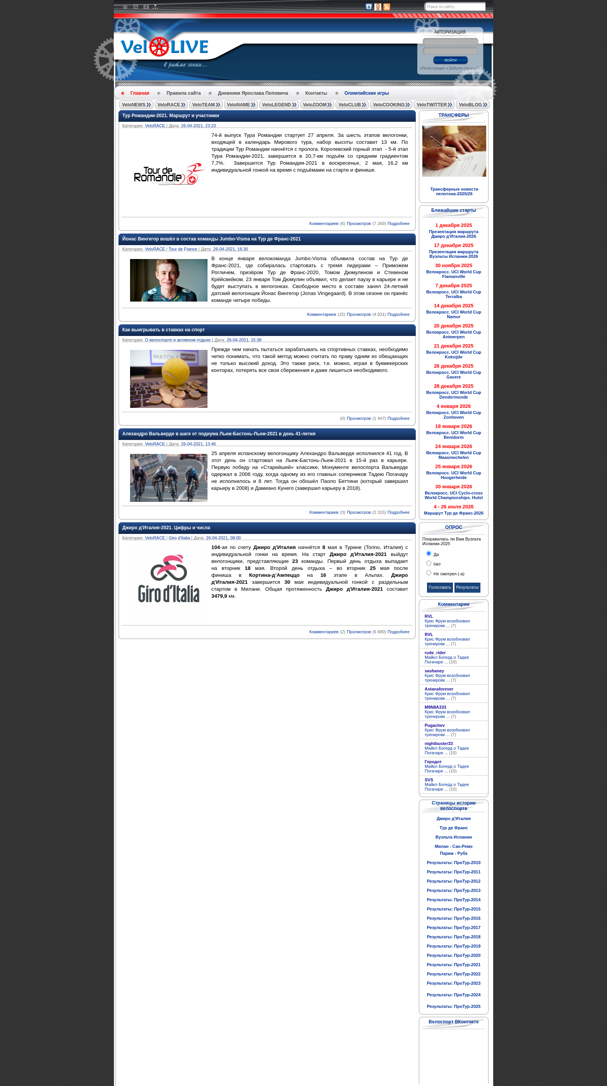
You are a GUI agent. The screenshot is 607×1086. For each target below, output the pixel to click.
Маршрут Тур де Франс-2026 (454, 513)
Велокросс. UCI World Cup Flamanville (453, 274)
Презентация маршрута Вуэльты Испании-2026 (453, 254)
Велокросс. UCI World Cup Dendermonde (453, 394)
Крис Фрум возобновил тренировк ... (447, 623)
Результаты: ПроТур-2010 (454, 862)
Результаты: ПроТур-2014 (454, 899)
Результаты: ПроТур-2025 (454, 1006)
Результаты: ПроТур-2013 (454, 890)
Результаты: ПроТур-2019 (454, 946)
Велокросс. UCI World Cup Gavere (453, 374)
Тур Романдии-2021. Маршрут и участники (170, 115)
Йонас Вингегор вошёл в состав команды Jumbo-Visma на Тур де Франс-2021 (211, 239)
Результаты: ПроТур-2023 (454, 983)
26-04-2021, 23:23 (198, 125)
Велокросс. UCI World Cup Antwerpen (453, 334)
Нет (436, 564)
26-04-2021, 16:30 (230, 249)
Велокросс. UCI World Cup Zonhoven (453, 414)
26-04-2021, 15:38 (244, 340)
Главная (139, 93)
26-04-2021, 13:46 (198, 444)
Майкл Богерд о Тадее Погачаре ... (447, 659)
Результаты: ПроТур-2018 (454, 936)
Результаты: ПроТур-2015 (454, 909)
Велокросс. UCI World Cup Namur (453, 314)
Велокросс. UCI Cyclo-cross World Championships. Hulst (454, 495)
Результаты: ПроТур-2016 (454, 918)
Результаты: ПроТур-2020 (454, 955)
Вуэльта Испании (454, 837)
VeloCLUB (349, 104)
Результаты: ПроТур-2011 (454, 871)
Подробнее (399, 223)
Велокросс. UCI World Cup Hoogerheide (453, 475)
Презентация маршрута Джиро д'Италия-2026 (453, 234)
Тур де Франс (453, 827)
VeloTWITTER (432, 104)
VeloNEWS (134, 104)
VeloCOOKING (389, 104)
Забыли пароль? (463, 68)
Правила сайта (183, 93)
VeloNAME (238, 104)
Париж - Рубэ (453, 853)
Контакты (316, 93)
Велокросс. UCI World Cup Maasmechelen (453, 455)
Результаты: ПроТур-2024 (454, 994)
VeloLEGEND (276, 104)
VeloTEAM (203, 104)
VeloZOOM (315, 104)
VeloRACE (169, 104)
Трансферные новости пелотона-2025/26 (454, 191)
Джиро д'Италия (454, 818)
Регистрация (433, 68)
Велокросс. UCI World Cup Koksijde (453, 354)
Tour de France (182, 249)
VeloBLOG (470, 104)
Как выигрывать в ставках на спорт (163, 329)
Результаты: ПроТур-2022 (454, 974)
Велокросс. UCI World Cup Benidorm (453, 435)
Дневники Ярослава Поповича (253, 93)
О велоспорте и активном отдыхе (178, 340)
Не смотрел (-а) (448, 573)
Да (435, 554)
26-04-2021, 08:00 (223, 537)
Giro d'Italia (179, 537)
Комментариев (323, 223)
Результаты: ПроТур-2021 (454, 964)
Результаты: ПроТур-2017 (454, 927)
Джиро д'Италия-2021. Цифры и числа (166, 527)
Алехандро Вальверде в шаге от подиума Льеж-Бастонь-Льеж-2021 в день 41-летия (219, 433)
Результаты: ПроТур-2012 (454, 881)
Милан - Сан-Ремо (454, 846)
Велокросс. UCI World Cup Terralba (453, 294)
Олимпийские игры (367, 93)
